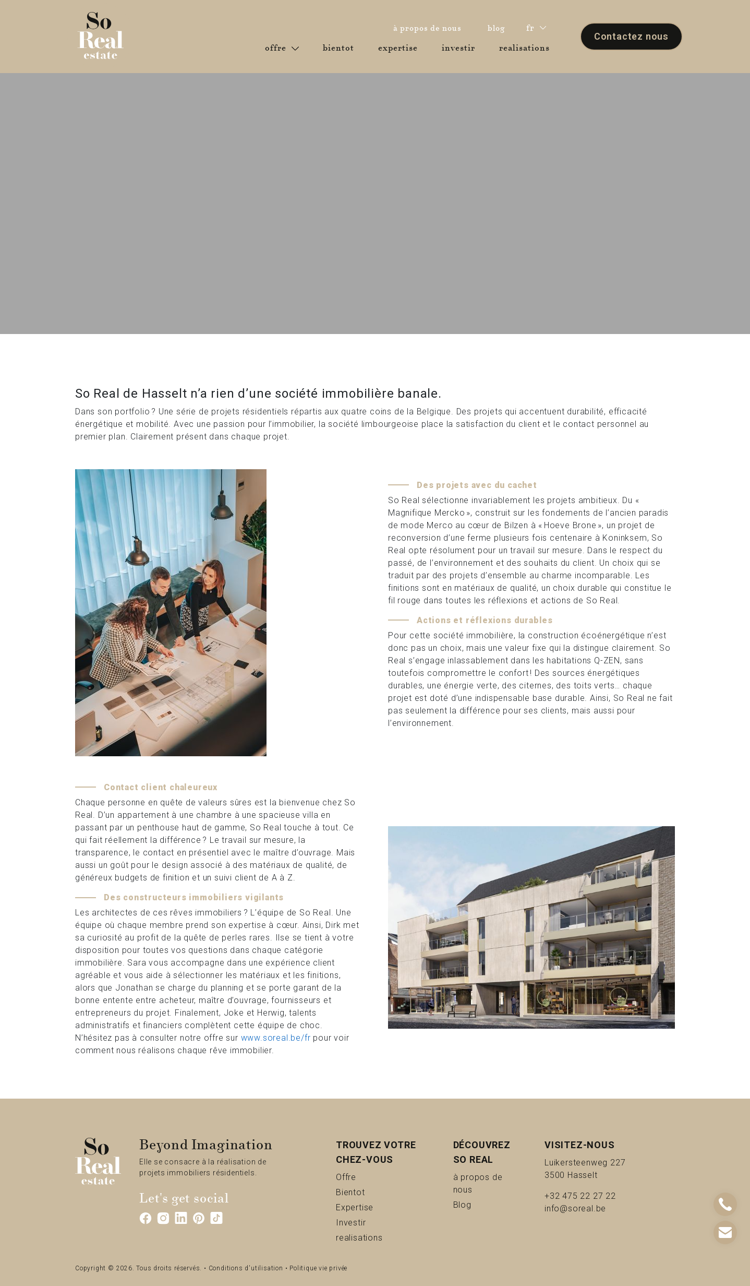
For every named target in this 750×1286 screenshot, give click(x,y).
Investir (368, 1222)
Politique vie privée (318, 1268)
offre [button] (282, 48)
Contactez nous (631, 36)
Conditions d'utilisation (246, 1268)
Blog (474, 1204)
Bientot (368, 1191)
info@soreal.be (575, 1208)
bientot (340, 47)
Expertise (376, 1206)
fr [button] (536, 28)
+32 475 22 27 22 (580, 1196)
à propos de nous (430, 27)
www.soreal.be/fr (276, 1038)
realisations (526, 47)
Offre (359, 1176)
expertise (400, 47)
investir (460, 47)
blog (499, 27)
